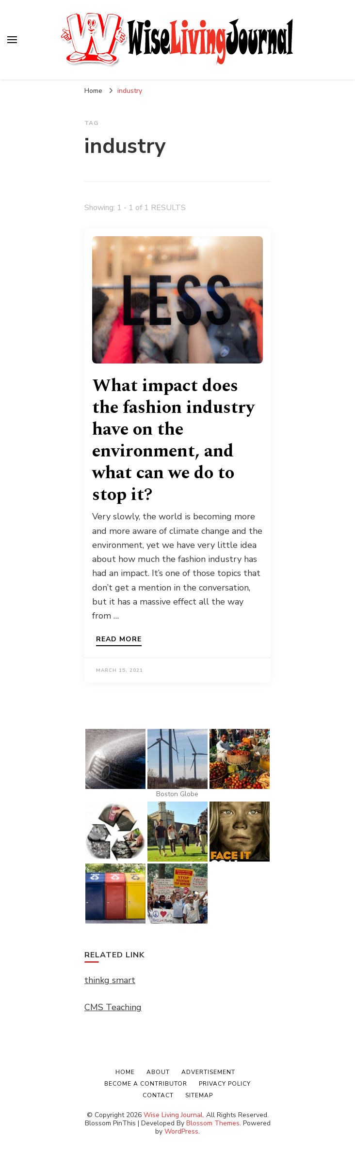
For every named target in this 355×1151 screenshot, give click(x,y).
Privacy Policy (225, 1084)
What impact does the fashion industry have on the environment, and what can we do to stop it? (173, 440)
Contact (158, 1095)
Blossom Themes (213, 1123)
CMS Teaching (113, 1007)
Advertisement (208, 1072)
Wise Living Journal (173, 1115)
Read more (119, 640)
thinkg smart (109, 980)
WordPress (181, 1131)
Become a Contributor (145, 1084)
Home (125, 1072)
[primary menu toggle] (12, 39)
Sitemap (199, 1095)
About (158, 1072)
